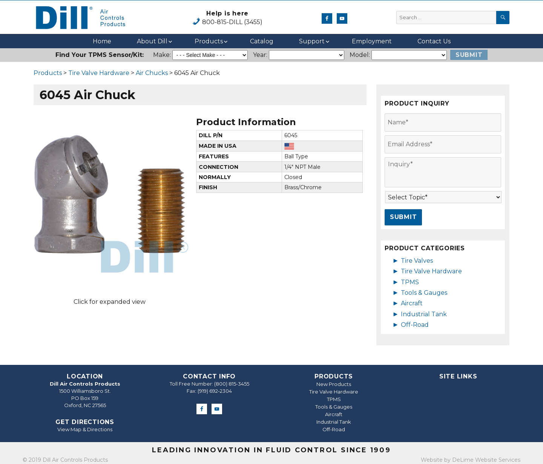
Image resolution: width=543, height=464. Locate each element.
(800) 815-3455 (231, 384)
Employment (372, 41)
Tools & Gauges (424, 292)
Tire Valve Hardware (98, 73)
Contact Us (434, 41)
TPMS (410, 282)
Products (209, 41)
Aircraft (412, 303)
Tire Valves (417, 260)
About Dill (152, 41)
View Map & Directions (84, 429)
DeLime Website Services (486, 459)
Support (312, 41)
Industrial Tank (424, 314)
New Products (333, 384)
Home (102, 41)
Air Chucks (152, 73)
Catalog (261, 41)
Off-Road (415, 324)
